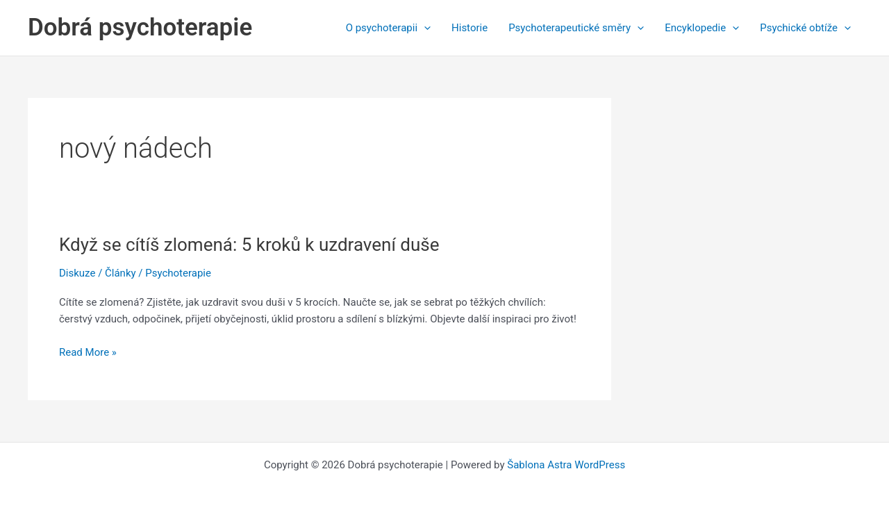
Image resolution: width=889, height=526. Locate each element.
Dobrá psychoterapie (140, 27)
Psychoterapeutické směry (576, 28)
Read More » (88, 352)
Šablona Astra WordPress (566, 465)
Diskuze (77, 273)
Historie (469, 28)
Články (120, 273)
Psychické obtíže (805, 28)
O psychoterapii (388, 28)
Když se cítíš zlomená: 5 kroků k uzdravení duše (249, 244)
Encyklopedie (702, 28)
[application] (424, 28)
